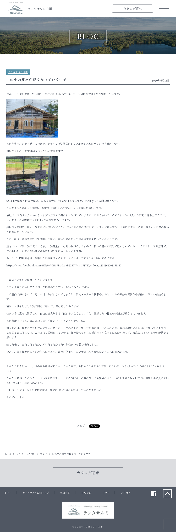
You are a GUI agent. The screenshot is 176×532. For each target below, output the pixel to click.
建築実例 (65, 492)
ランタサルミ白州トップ (36, 492)
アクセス (125, 492)
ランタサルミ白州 (40, 8)
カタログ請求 (132, 8)
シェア (80, 425)
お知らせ (86, 492)
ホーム (8, 492)
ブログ (105, 492)
